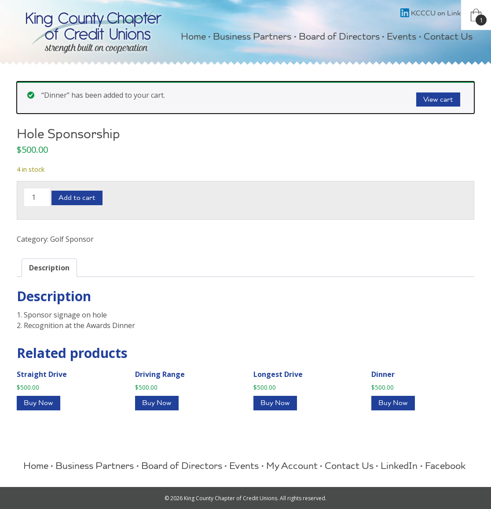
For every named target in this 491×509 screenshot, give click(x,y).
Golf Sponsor (72, 239)
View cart (438, 100)
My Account (292, 467)
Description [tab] (49, 268)
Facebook (445, 467)
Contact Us (448, 37)
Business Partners (252, 37)
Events (401, 37)
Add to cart (77, 198)
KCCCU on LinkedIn (437, 14)
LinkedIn (399, 467)
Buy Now (38, 403)
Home (193, 37)
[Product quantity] (37, 197)
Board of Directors (339, 37)
